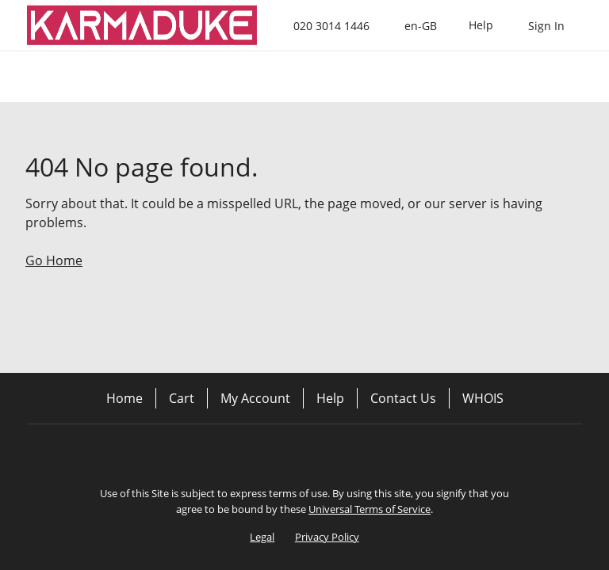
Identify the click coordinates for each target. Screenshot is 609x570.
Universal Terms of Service (369, 509)
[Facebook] (260, 451)
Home (124, 398)
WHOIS (483, 398)
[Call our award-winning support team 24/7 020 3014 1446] (481, 26)
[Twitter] (304, 451)
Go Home (53, 260)
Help (330, 398)
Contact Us (403, 398)
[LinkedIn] (348, 451)
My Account (255, 398)
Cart (181, 398)
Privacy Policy (327, 537)
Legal (262, 537)
